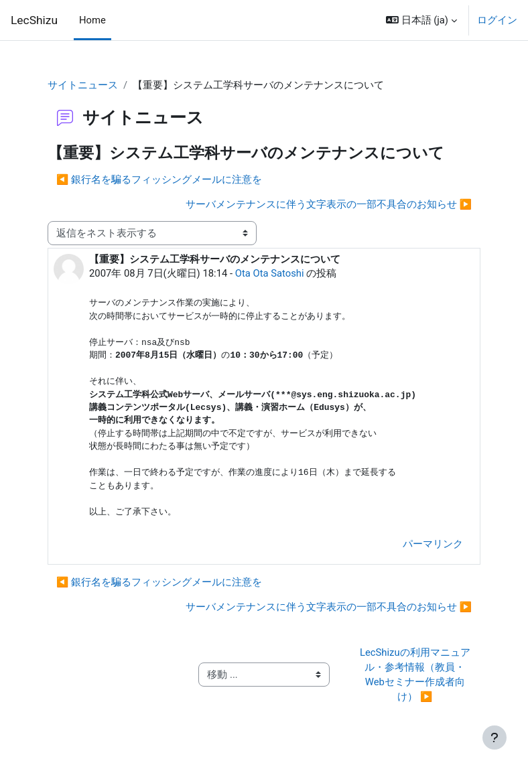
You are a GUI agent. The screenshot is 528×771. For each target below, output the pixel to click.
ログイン (497, 20)
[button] (421, 20)
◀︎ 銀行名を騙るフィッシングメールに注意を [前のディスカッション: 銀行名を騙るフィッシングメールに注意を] (159, 179)
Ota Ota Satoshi (269, 273)
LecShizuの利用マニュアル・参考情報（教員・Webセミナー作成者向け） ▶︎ (415, 674)
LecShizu (34, 20)
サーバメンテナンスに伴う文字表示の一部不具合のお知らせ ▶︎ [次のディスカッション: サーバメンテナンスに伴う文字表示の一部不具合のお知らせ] (329, 204)
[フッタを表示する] (494, 737)
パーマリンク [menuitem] (433, 544)
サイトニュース (83, 85)
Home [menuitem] (92, 20)
